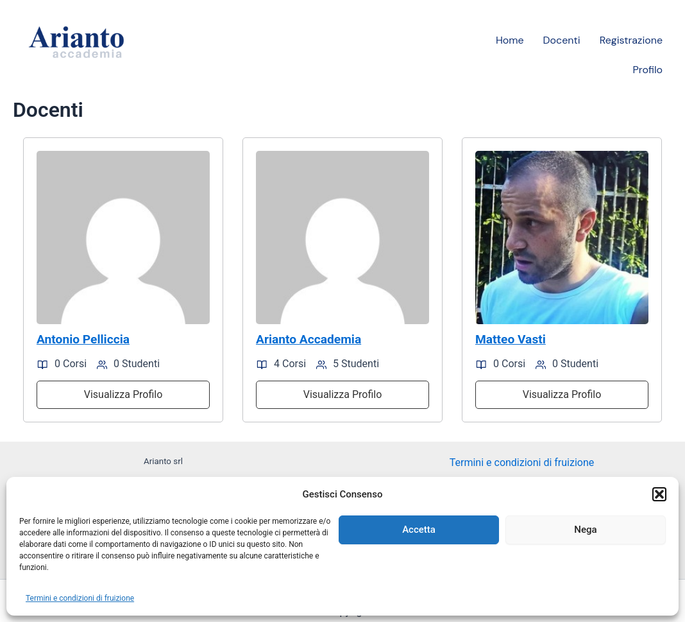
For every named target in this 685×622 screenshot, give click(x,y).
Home (510, 40)
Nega (585, 529)
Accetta (419, 529)
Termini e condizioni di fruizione (80, 598)
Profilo (648, 69)
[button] (659, 494)
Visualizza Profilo (123, 394)
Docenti (561, 40)
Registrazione (631, 40)
